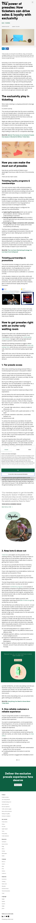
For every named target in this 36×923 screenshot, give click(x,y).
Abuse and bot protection (7, 811)
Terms (3, 831)
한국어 (3, 908)
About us (3, 861)
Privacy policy (4, 833)
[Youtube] (6, 916)
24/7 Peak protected (6, 799)
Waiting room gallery (6, 813)
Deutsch (3, 903)
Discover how (18, 784)
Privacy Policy (26, 465)
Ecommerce (4, 879)
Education (4, 886)
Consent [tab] (6, 449)
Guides (3, 855)
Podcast (3, 851)
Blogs (3, 846)
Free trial (3, 826)
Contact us (4, 873)
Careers (3, 864)
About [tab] (29, 449)
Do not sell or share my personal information (18, 474)
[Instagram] (8, 916)
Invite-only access (5, 804)
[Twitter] (4, 916)
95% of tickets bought (26, 600)
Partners (3, 871)
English (3, 899)
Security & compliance (6, 816)
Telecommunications (6, 890)
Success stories (5, 844)
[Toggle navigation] (32, 2)
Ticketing (7, 23)
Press (3, 868)
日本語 (3, 906)
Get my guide (18, 660)
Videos (3, 848)
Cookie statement (5, 835)
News (3, 866)
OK (18, 470)
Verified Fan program (16, 587)
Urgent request (5, 828)
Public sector (4, 883)
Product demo (4, 821)
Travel (3, 893)
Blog (3, 23)
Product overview (5, 797)
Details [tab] (18, 449)
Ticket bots (5, 555)
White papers (4, 853)
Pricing (3, 824)
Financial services (5, 888)
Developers (4, 841)
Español (3, 901)
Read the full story (6, 507)
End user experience (6, 806)
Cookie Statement (16, 465)
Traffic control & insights (6, 809)
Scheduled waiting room (6, 801)
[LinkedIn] (2, 916)
